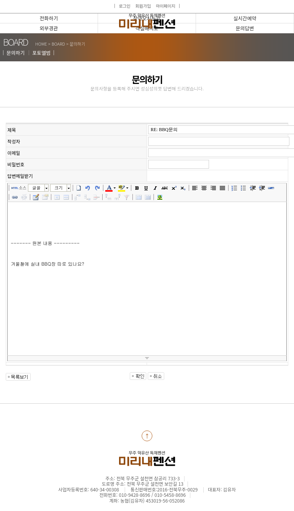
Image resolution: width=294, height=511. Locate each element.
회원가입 (143, 6)
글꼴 (36, 188)
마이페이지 (165, 6)
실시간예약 (245, 18)
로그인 (124, 6)
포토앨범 (41, 52)
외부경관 (49, 28)
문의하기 (16, 52)
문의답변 (245, 28)
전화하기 (49, 18)
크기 (58, 188)
